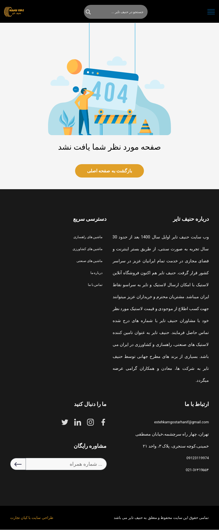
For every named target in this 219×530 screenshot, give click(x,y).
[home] (14, 12)
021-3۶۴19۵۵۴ (195, 470)
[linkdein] (77, 422)
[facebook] (103, 422)
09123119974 (196, 458)
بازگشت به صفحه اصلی (109, 171)
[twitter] (64, 422)
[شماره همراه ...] (66, 464)
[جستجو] (116, 12)
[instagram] (90, 422)
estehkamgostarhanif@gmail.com (177, 422)
